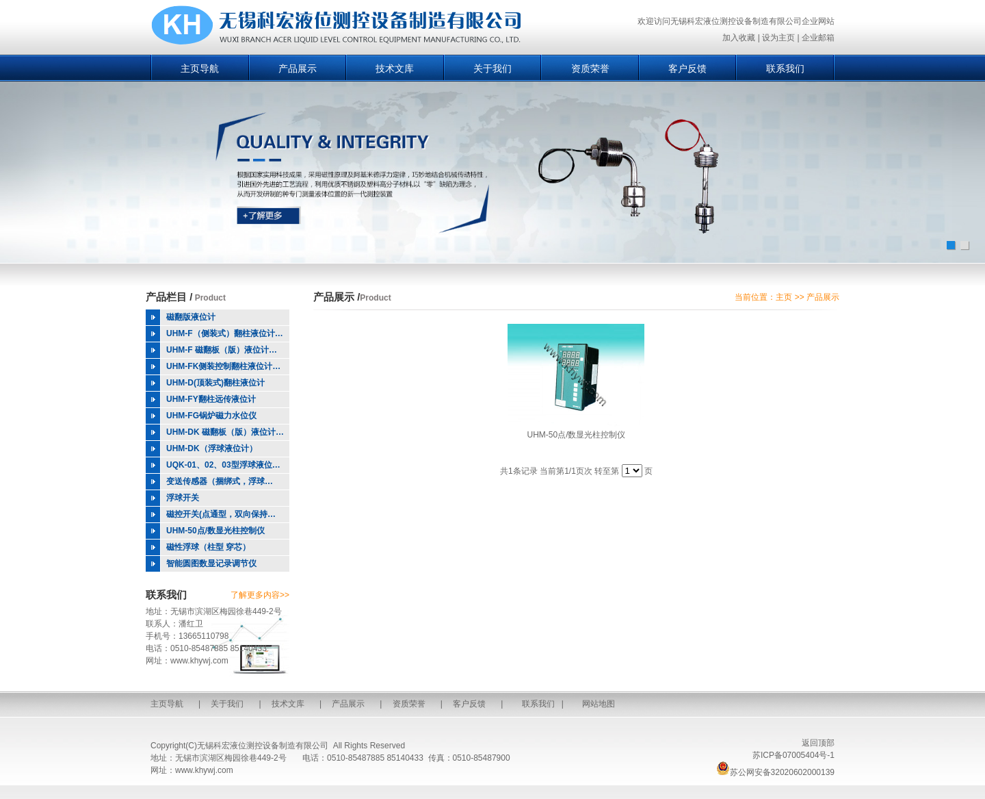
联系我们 (785, 68)
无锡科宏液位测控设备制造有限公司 (262, 745)
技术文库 (395, 68)
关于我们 (492, 68)
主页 (784, 297)
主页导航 (200, 68)
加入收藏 (738, 37)
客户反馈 (687, 68)
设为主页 (778, 37)
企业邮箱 (818, 37)
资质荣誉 (590, 68)
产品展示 (297, 68)
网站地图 (598, 704)
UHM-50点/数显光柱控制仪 (576, 435)
